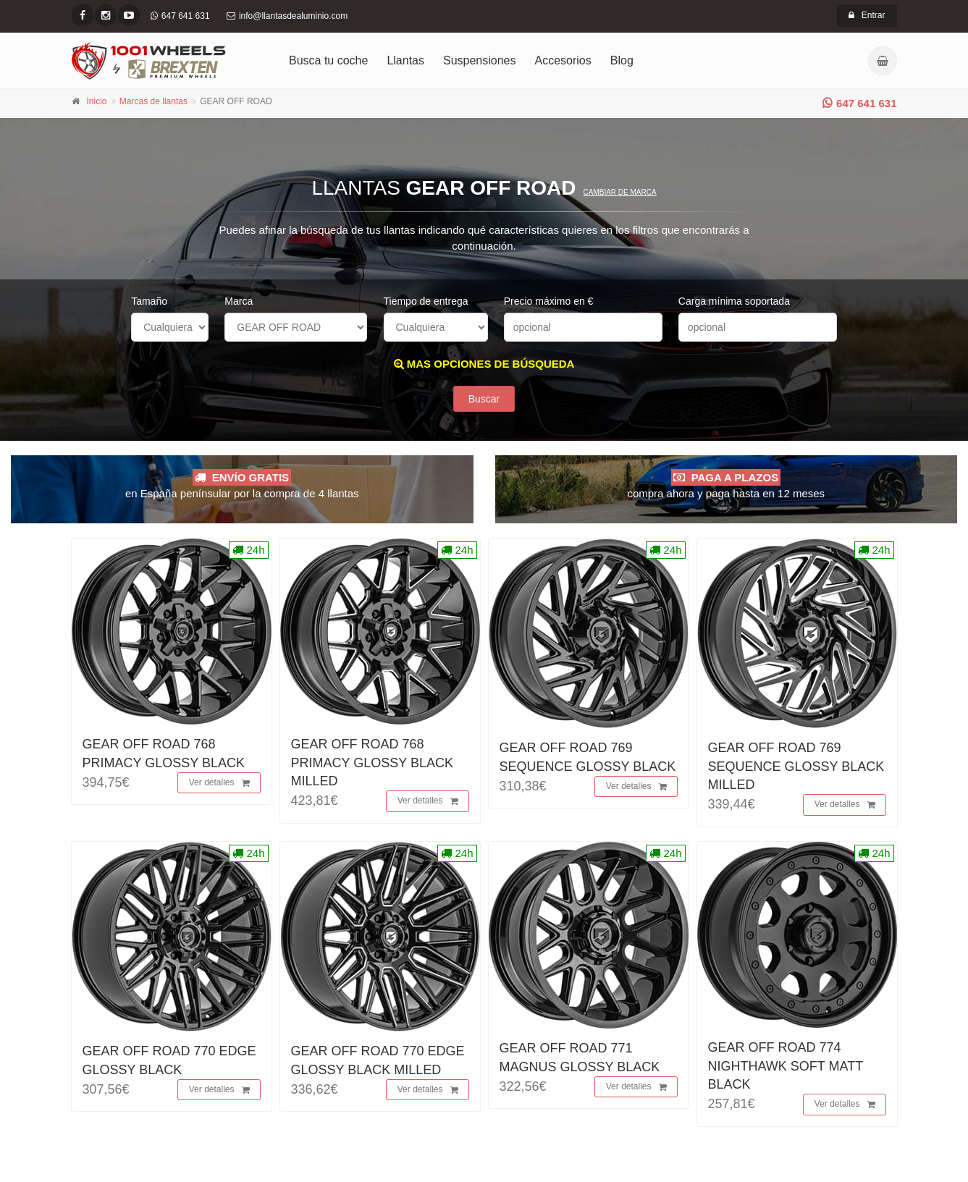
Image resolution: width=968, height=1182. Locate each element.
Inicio (97, 101)
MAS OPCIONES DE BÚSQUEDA (484, 364)
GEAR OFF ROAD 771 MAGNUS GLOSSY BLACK (580, 1061)
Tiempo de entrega (426, 301)
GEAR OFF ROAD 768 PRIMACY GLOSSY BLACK (164, 757)
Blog (622, 60)
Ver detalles (219, 787)
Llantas (405, 60)
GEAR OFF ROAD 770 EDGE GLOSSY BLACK (169, 1064)
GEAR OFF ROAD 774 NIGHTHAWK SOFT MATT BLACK (785, 1069)
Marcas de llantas (153, 101)
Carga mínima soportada (734, 301)
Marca (238, 301)
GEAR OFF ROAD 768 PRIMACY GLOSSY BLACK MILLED (372, 766)
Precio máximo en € (549, 301)
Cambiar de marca (619, 192)
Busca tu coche (328, 60)
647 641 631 (859, 103)
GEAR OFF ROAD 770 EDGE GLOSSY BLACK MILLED (378, 1064)
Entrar (867, 15)
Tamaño (149, 301)
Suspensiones (479, 60)
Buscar (484, 403)
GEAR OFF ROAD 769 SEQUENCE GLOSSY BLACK (588, 761)
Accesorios (563, 60)
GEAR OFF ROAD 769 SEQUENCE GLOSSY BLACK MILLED (796, 770)
